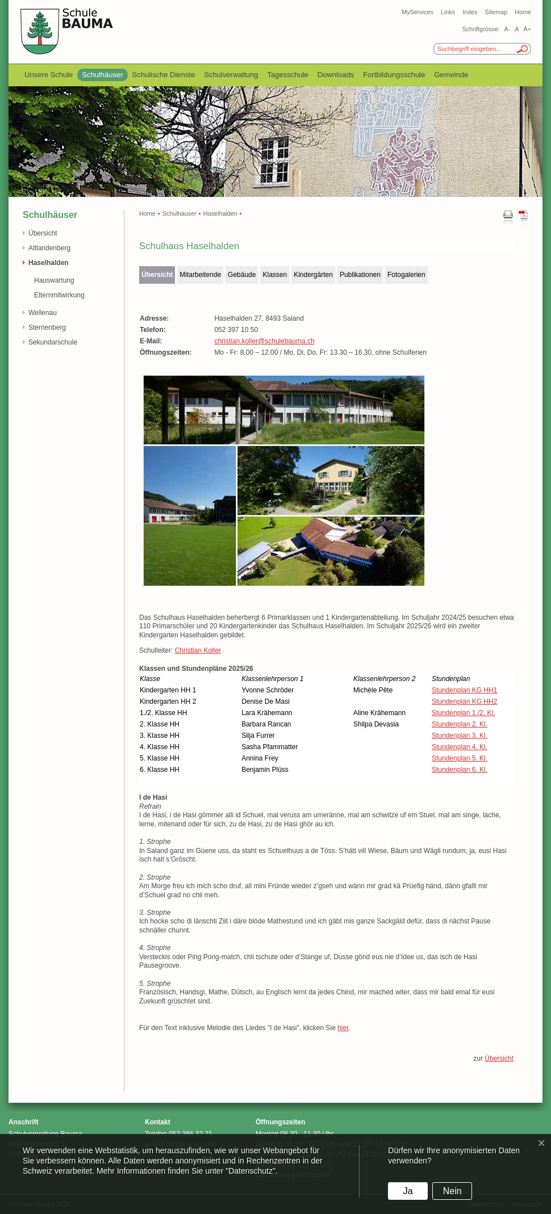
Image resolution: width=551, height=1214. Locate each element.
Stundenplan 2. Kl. (459, 724)
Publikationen (360, 275)
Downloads (336, 74)
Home (523, 12)
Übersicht (42, 233)
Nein (452, 1191)
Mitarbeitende (200, 275)
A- (507, 29)
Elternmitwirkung (59, 295)
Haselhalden (48, 263)
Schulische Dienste (163, 74)
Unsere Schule (48, 74)
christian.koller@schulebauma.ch (264, 341)
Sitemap (496, 12)
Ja (408, 1191)
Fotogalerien (406, 275)
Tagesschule (288, 74)
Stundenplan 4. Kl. (459, 747)
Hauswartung (54, 280)
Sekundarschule (52, 342)
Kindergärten (313, 275)
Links (448, 12)
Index (469, 12)
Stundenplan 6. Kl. (459, 770)
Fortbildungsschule (394, 74)
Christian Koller (198, 650)
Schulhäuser (102, 74)
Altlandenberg (49, 248)
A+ (527, 29)
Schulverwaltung (231, 74)
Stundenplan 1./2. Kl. (463, 713)
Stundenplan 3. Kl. (459, 736)
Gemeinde (451, 74)
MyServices (417, 12)
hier (342, 1028)
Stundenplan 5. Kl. (459, 758)
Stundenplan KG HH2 (464, 701)
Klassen (274, 275)
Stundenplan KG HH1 (464, 690)
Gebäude (242, 275)
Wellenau (42, 313)
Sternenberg (47, 327)
